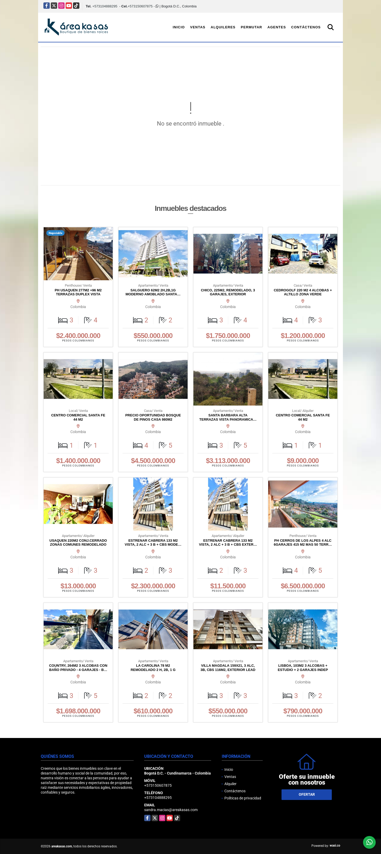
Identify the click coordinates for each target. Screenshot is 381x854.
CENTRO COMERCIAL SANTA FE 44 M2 (78, 417)
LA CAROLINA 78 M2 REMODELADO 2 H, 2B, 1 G (153, 668)
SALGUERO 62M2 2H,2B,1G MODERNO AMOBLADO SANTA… (153, 292)
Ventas (197, 27)
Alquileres (223, 27)
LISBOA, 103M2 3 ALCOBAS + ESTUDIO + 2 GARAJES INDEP (303, 668)
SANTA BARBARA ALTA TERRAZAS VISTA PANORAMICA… (227, 417)
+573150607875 (140, 6)
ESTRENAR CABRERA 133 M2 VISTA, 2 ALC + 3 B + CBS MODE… (153, 543)
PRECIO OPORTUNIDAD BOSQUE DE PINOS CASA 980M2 (153, 417)
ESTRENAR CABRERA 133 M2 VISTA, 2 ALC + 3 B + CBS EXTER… (228, 543)
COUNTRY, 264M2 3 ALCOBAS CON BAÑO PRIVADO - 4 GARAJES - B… (78, 668)
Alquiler (230, 784)
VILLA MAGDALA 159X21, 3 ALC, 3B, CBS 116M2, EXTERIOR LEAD (228, 668)
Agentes (276, 27)
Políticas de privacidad (242, 798)
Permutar (251, 27)
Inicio (179, 27)
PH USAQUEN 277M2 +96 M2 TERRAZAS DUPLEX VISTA (78, 292)
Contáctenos (306, 27)
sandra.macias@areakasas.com (171, 810)
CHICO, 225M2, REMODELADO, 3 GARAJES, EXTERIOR (228, 292)
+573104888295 (104, 6)
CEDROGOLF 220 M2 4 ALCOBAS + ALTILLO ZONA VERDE (303, 292)
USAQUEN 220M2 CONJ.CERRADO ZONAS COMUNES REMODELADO (78, 543)
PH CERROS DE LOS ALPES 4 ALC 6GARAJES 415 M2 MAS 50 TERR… (303, 543)
